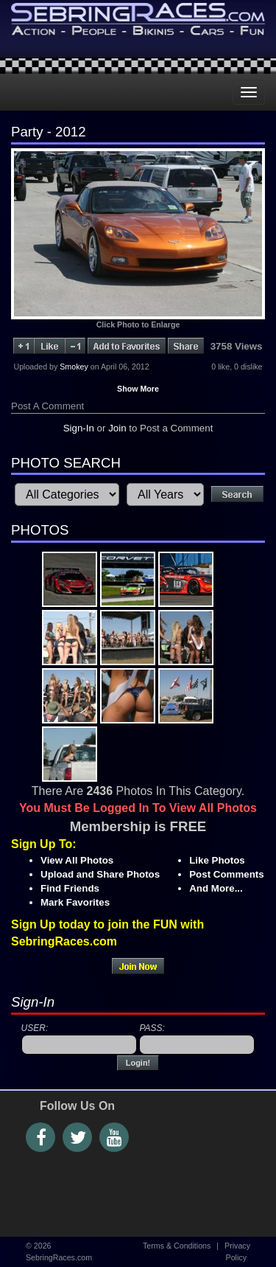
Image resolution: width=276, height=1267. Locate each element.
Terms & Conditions (176, 1245)
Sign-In (78, 428)
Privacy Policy (237, 1251)
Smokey (74, 366)
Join (117, 428)
